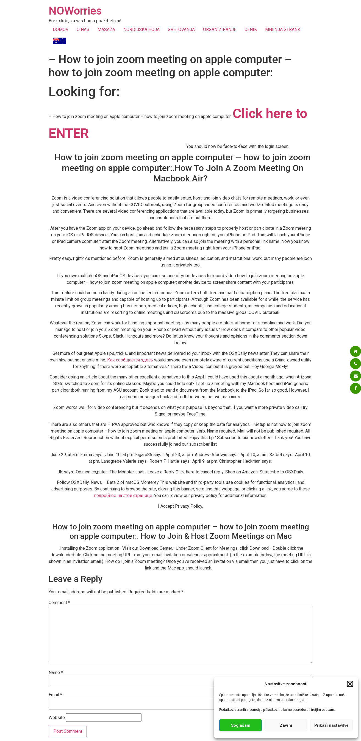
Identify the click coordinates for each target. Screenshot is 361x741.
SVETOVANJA (181, 29)
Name (56, 672)
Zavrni (286, 725)
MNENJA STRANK (282, 29)
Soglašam (240, 725)
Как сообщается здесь (130, 360)
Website (57, 717)
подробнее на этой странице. (123, 495)
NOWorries (75, 10)
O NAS (83, 29)
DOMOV (60, 29)
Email (55, 695)
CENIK (251, 29)
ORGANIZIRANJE (219, 29)
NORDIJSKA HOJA (141, 29)
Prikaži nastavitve (331, 725)
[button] (350, 684)
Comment (59, 602)
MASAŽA (106, 29)
